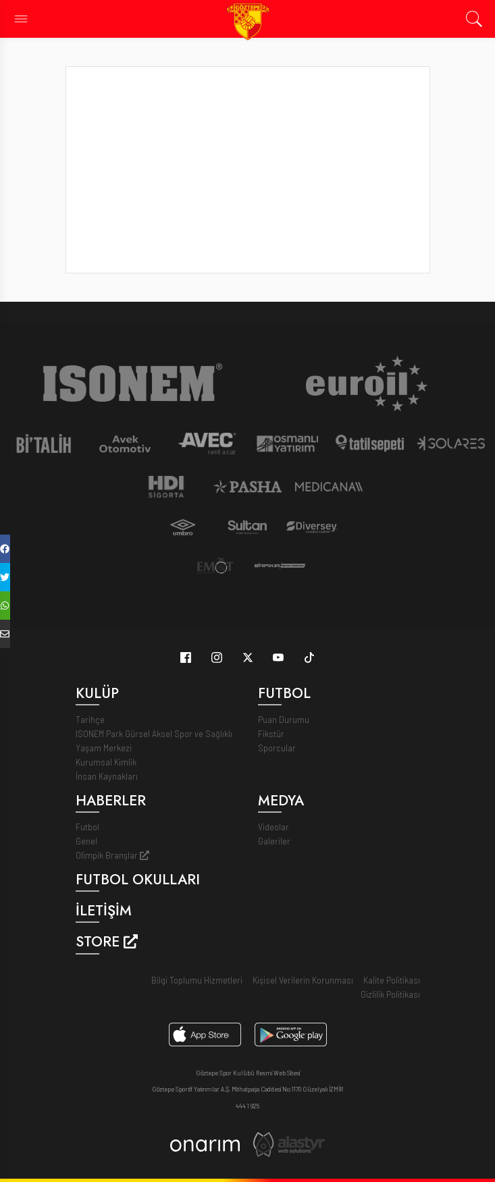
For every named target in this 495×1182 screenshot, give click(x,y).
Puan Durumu (283, 719)
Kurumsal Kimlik (106, 762)
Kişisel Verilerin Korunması (303, 980)
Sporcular (277, 747)
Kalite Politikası (391, 980)
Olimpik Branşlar (112, 855)
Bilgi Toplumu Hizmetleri (196, 980)
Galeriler (274, 841)
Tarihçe (90, 719)
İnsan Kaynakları (107, 776)
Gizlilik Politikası (390, 994)
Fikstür (271, 733)
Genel (86, 841)
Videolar (273, 826)
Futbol (87, 826)
